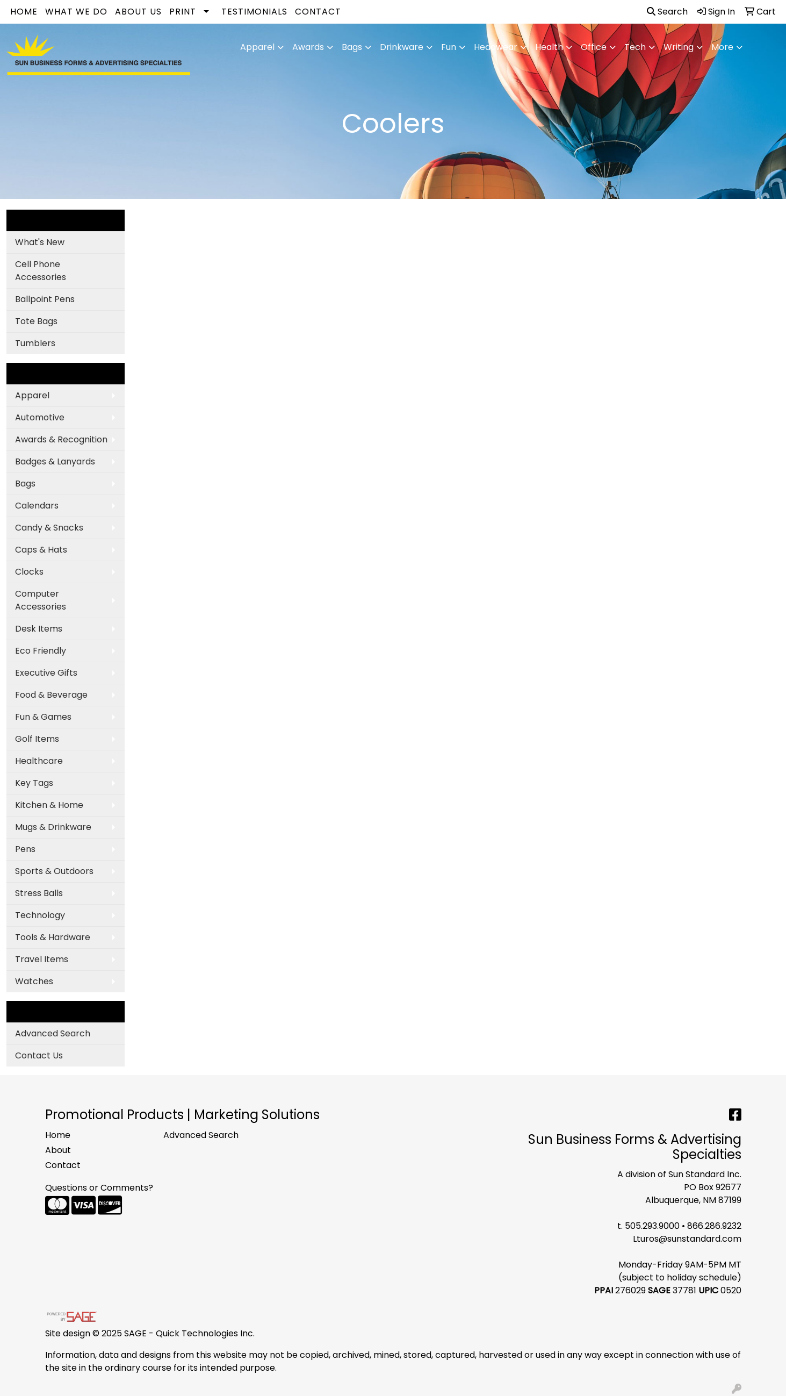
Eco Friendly (40, 651)
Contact (318, 11)
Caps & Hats (41, 549)
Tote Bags (36, 321)
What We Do (76, 11)
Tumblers (35, 343)
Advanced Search (52, 1033)
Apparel (32, 395)
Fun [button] (448, 47)
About (58, 1150)
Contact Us (39, 1055)
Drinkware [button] (401, 47)
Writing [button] (679, 47)
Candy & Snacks (49, 527)
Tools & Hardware (52, 937)
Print (182, 11)
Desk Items (38, 628)
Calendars (37, 505)
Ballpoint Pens (45, 299)
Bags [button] (352, 47)
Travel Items (41, 959)
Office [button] (594, 47)
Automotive (39, 417)
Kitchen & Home (49, 805)
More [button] (722, 47)
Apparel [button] (257, 47)
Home (24, 11)
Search (667, 11)
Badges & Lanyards (55, 461)
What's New (39, 242)
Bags (25, 483)
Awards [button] (308, 47)
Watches (34, 981)
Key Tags (34, 783)
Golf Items (37, 739)
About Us (138, 11)
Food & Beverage (51, 695)
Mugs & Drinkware (53, 827)
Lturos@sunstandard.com (687, 1239)
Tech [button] (635, 47)
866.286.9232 (714, 1226)
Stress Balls (39, 893)
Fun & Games (43, 717)
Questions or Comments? (99, 1188)
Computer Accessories (40, 600)
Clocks (29, 571)
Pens (25, 849)
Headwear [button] (495, 47)
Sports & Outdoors (54, 871)
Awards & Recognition (61, 439)
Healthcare (39, 761)
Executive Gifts (46, 673)
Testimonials (254, 11)
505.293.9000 (652, 1226)
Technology (40, 915)
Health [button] (549, 47)
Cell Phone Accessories (40, 270)
